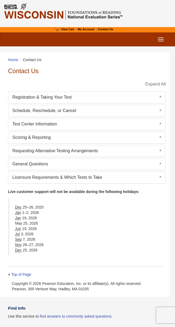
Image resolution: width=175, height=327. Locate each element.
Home (13, 60)
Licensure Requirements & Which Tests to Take (57, 177)
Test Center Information (34, 124)
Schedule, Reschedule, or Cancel (44, 110)
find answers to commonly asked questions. (76, 316)
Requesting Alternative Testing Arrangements (55, 150)
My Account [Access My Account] (86, 29)
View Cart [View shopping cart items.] (64, 29)
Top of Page (21, 274)
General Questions (30, 164)
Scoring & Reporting (31, 137)
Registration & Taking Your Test (42, 97)
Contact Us (105, 29)
